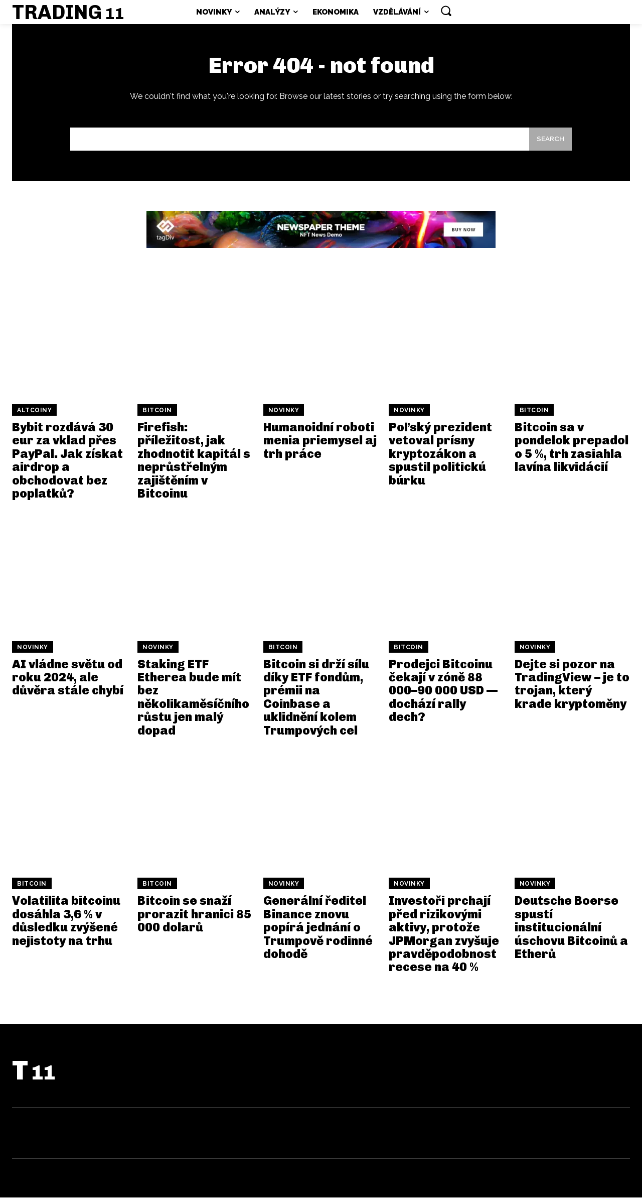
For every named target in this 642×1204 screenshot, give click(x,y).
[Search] (549, 145)
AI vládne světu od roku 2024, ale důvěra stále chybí (67, 683)
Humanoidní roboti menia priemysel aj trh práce (320, 446)
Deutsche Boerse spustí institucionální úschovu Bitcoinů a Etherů (571, 934)
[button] (446, 11)
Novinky (283, 416)
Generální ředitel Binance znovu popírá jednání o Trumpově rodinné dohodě (318, 934)
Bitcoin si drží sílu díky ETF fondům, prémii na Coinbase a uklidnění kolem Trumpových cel (316, 703)
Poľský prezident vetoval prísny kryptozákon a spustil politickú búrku (440, 460)
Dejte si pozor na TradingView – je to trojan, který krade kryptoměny (572, 690)
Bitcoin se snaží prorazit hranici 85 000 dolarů (194, 920)
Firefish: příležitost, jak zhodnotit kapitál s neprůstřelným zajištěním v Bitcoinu (193, 466)
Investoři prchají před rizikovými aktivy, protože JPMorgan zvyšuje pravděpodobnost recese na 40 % (444, 940)
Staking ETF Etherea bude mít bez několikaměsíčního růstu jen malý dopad (193, 703)
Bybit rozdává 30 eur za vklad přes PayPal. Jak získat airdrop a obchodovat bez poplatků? (67, 466)
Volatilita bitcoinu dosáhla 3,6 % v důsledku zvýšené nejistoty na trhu (66, 927)
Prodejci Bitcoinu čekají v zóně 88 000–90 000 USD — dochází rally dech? (443, 697)
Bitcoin (157, 416)
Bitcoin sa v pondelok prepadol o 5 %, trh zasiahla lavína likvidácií (571, 453)
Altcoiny (34, 416)
